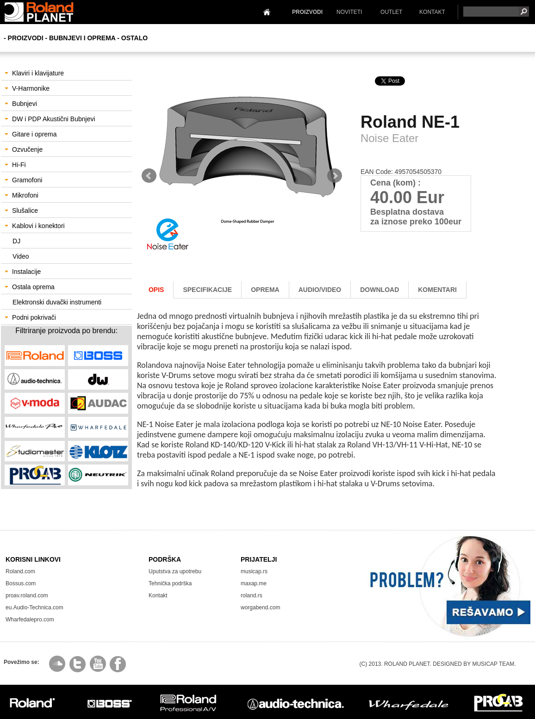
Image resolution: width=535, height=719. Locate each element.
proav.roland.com (27, 595)
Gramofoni (23, 180)
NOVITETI (349, 12)
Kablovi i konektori (35, 225)
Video (20, 256)
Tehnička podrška (170, 583)
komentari (437, 289)
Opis (156, 289)
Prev (149, 175)
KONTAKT (432, 12)
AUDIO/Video (320, 289)
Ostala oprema (30, 287)
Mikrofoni (21, 195)
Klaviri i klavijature (34, 73)
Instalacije (23, 271)
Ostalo (134, 38)
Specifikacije (207, 289)
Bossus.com (21, 583)
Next (334, 175)
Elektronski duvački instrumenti (56, 302)
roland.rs (251, 595)
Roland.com (20, 571)
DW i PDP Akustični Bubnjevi (50, 119)
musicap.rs (254, 571)
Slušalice (21, 210)
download (379, 289)
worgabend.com (260, 607)
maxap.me (254, 583)
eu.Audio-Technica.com (34, 607)
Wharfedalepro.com (30, 619)
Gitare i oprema (30, 134)
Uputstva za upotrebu (175, 571)
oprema (265, 289)
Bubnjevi (21, 103)
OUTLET (391, 12)
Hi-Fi (15, 164)
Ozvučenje (24, 149)
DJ (16, 241)
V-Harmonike (27, 88)
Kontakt (158, 595)
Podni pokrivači (30, 317)
